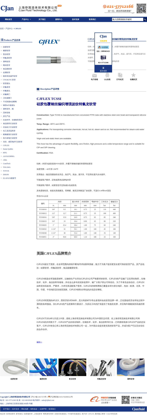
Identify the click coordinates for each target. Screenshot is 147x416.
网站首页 (8, 19)
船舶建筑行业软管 (10, 134)
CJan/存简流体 (111, 414)
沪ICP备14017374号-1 (39, 397)
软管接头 (6, 83)
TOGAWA (7, 167)
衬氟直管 (6, 87)
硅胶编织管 (28, 414)
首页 (2, 29)
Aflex (5, 160)
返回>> (39, 342)
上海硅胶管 (37, 414)
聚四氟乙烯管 (100, 414)
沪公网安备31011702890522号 (60, 397)
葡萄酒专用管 (48, 414)
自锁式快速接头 (60, 414)
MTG (5, 153)
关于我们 (42, 19)
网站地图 (24, 409)
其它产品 (6, 116)
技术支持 (75, 19)
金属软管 (6, 72)
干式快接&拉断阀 (10, 102)
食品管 (2, 414)
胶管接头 (19, 414)
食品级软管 (7, 69)
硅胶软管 (6, 47)
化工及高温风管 (9, 131)
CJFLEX (6, 145)
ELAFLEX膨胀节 (9, 178)
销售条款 (33, 409)
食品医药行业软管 (10, 123)
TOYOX (6, 171)
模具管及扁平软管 (10, 76)
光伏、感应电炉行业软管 (12, 142)
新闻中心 (58, 19)
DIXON (6, 175)
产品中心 (25, 19)
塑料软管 (6, 62)
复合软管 (6, 54)
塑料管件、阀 (8, 109)
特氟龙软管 (7, 58)
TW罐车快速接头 (74, 414)
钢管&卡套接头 (9, 105)
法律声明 (43, 409)
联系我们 (92, 19)
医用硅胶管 (10, 414)
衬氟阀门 (6, 94)
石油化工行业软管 (10, 127)
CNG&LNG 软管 (9, 80)
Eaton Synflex (8, 149)
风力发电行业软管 (10, 138)
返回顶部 (103, 71)
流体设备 (6, 113)
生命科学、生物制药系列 (12, 120)
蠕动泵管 (6, 65)
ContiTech (6, 164)
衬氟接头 (6, 91)
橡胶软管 (6, 51)
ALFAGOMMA (8, 156)
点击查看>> (105, 403)
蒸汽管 (84, 414)
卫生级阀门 (7, 98)
